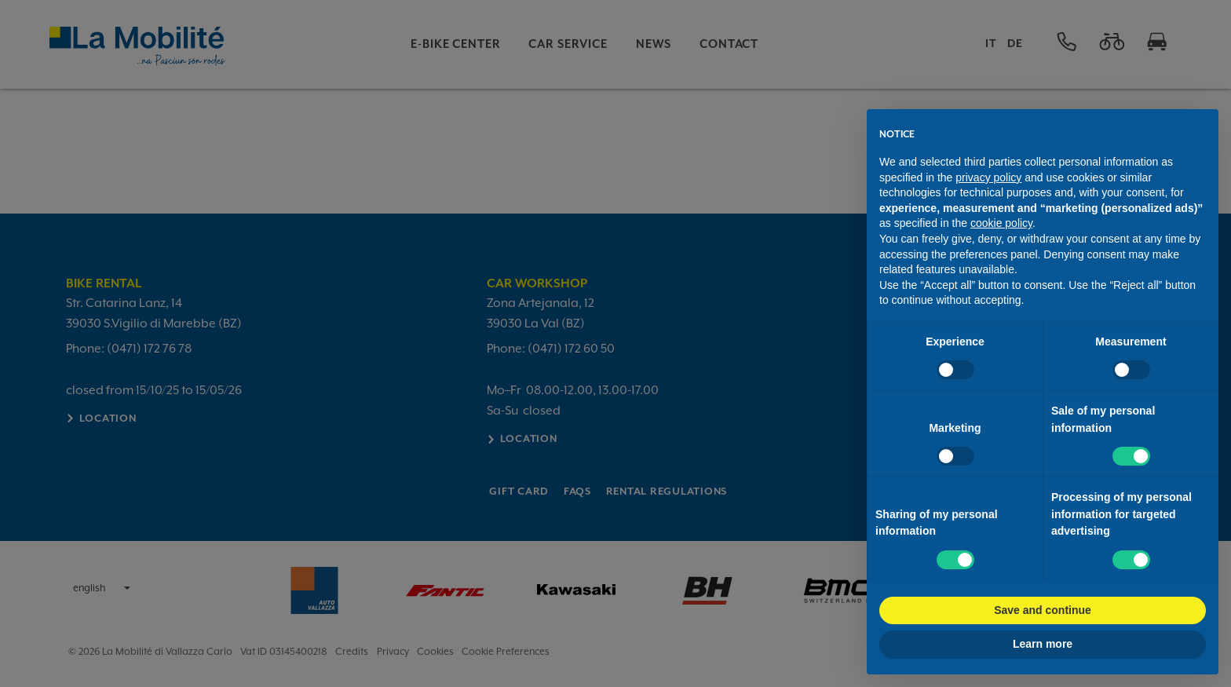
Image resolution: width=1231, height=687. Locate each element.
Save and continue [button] (1042, 610)
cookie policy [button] (1001, 223)
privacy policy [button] (988, 177)
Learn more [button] (1042, 644)
